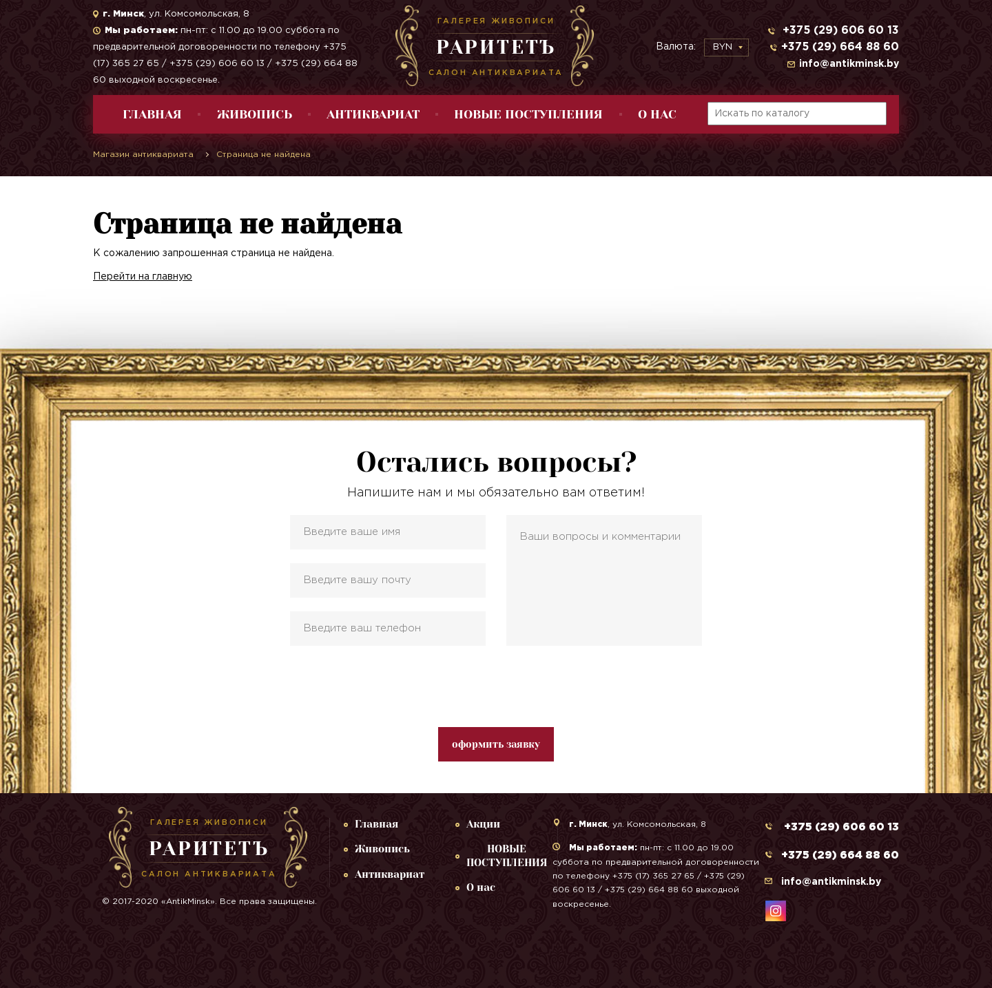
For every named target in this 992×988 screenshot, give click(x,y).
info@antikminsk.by (849, 64)
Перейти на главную (142, 277)
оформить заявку (496, 744)
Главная (152, 114)
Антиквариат (373, 114)
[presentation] (496, 686)
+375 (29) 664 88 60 (840, 47)
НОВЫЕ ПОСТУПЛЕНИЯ (528, 114)
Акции (483, 824)
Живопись (254, 114)
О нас (657, 114)
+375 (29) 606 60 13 (839, 30)
